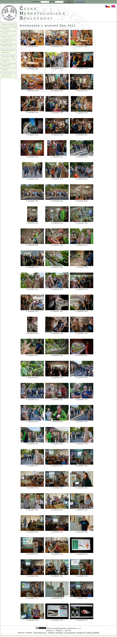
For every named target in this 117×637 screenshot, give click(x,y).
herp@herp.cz (39, 633)
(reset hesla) (80, 1)
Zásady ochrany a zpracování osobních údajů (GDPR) (73, 633)
